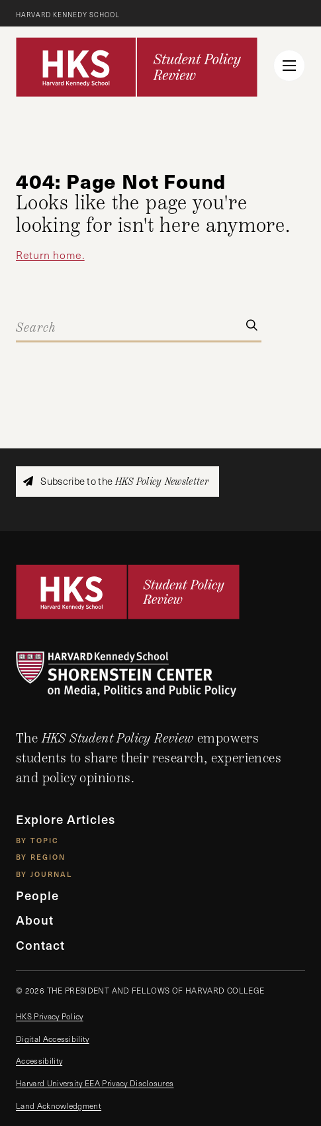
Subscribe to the (115, 481)
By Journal (44, 874)
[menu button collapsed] (289, 65)
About (35, 919)
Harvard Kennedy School (68, 14)
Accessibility (39, 1060)
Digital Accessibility (52, 1038)
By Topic (37, 840)
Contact (40, 944)
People (37, 895)
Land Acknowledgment (58, 1105)
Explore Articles (65, 818)
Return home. (50, 255)
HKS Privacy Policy (49, 1016)
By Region (41, 856)
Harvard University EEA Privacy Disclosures (94, 1083)
